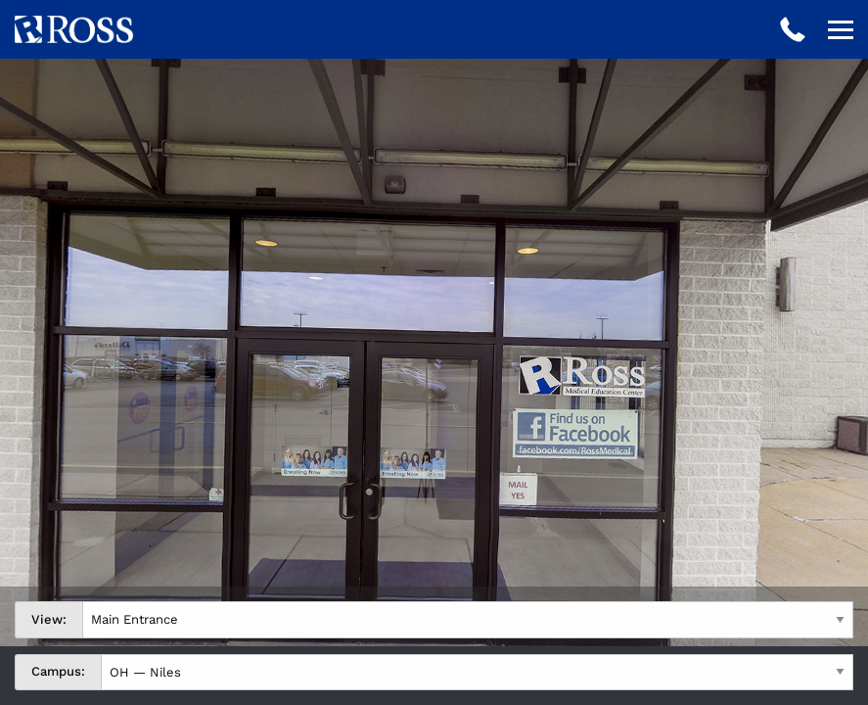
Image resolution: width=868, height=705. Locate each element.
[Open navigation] (840, 29)
